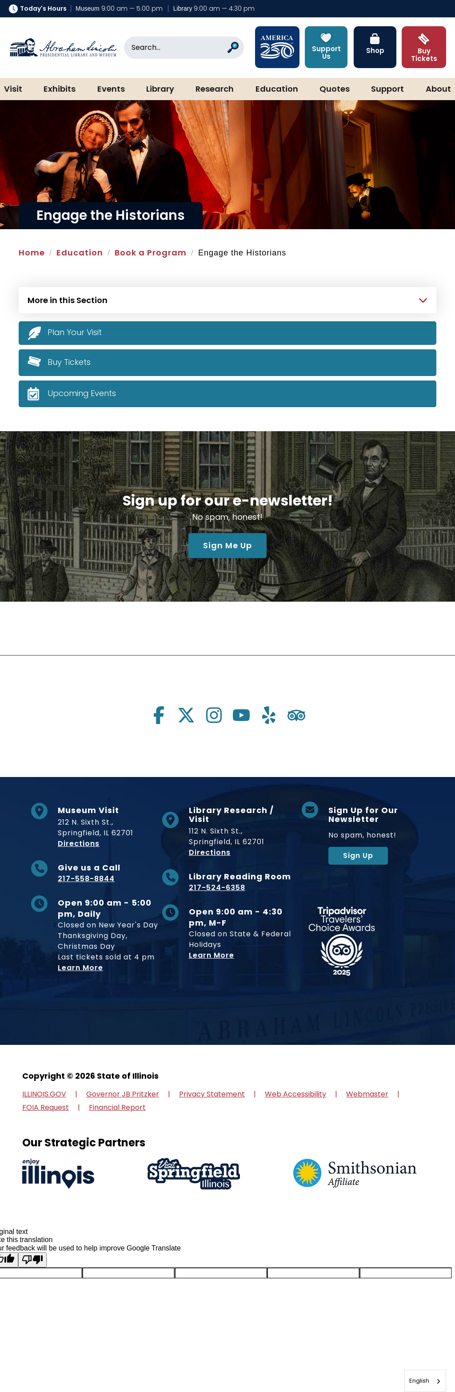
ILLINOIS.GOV (44, 1094)
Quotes (334, 89)
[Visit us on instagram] (214, 715)
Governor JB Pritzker (122, 1094)
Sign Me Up (227, 545)
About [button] (438, 89)
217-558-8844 (86, 879)
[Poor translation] (32, 1259)
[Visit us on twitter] (186, 715)
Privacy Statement (212, 1094)
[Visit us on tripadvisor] (296, 715)
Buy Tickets (69, 361)
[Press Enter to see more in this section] (227, 299)
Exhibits (60, 89)
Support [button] (387, 89)
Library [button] (160, 89)
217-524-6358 (217, 887)
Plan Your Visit (75, 332)
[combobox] (425, 1381)
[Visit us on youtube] (241, 715)
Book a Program (151, 252)
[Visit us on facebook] (159, 715)
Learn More (80, 968)
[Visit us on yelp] (269, 715)
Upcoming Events (82, 392)
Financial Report (117, 1107)
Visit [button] (13, 89)
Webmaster (367, 1094)
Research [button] (215, 89)
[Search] (184, 47)
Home (32, 252)
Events (111, 89)
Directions (79, 843)
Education (276, 89)
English (419, 1380)
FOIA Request (45, 1107)
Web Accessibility (295, 1094)
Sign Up (358, 855)
